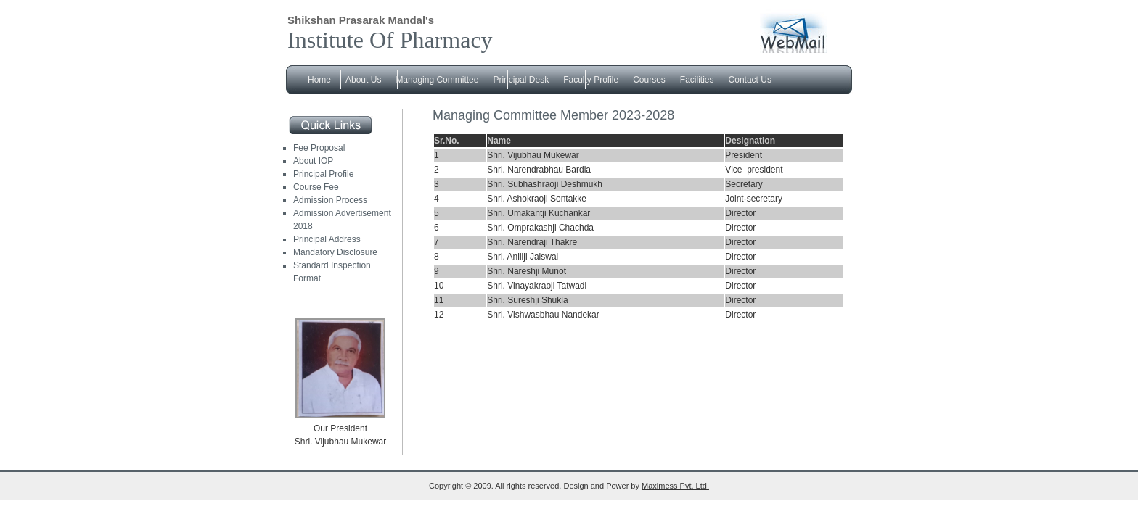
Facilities (697, 80)
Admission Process (330, 200)
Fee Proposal (319, 148)
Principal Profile (323, 174)
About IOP (313, 161)
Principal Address (327, 239)
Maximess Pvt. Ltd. (675, 485)
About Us (363, 80)
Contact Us (750, 80)
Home (319, 80)
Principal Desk (521, 80)
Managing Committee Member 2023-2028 (553, 115)
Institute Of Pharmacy (390, 40)
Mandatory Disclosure (335, 252)
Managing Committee (437, 80)
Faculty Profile (590, 80)
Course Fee (316, 187)
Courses (649, 80)
